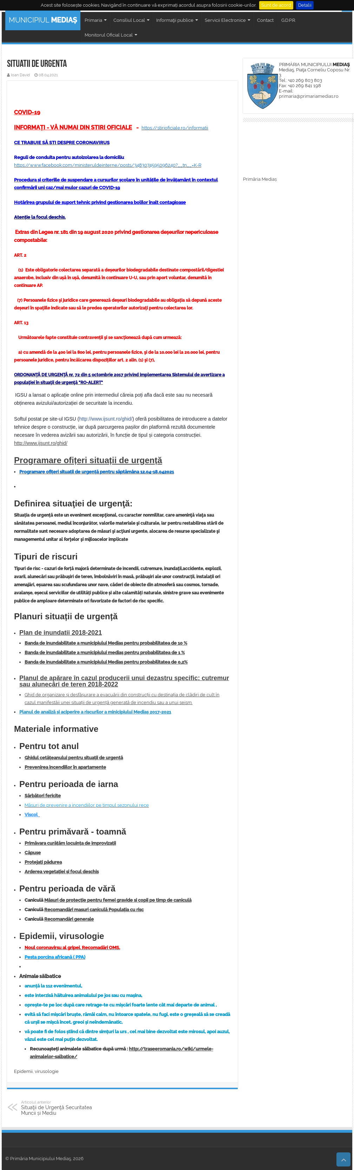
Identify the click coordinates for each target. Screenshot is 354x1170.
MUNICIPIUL (43, 20)
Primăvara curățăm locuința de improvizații (70, 843)
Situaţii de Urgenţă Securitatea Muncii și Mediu (57, 1108)
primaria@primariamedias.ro (309, 96)
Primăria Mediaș (260, 179)
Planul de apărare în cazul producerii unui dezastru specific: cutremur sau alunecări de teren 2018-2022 (124, 681)
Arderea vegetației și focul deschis (62, 871)
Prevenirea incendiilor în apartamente (65, 767)
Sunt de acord (276, 5)
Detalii (305, 5)
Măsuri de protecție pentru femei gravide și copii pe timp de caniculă (117, 900)
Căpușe (33, 852)
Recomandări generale (69, 919)
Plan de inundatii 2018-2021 (60, 632)
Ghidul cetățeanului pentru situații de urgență (74, 757)
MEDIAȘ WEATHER (298, 150)
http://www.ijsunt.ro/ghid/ (105, 419)
